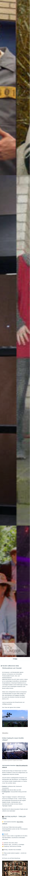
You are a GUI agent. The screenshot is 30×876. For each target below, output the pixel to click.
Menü (15, 658)
